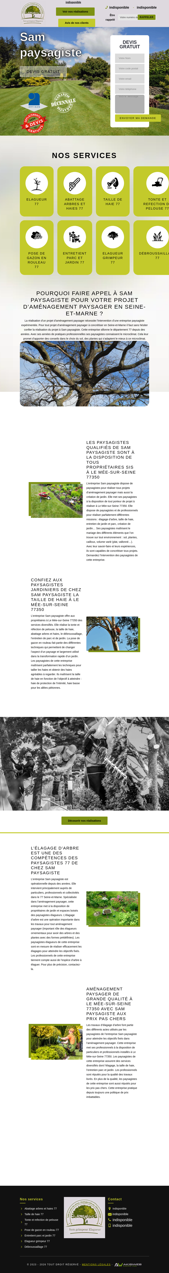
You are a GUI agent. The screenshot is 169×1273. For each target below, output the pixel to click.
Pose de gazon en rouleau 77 (42, 1229)
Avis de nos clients (76, 22)
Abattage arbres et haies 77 (41, 1208)
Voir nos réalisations (75, 11)
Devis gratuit (43, 71)
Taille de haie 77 (34, 1214)
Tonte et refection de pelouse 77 (41, 1222)
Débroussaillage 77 (36, 1246)
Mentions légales (96, 1264)
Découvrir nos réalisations (84, 820)
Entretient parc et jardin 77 (40, 1235)
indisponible (73, 2)
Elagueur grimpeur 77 (37, 1241)
